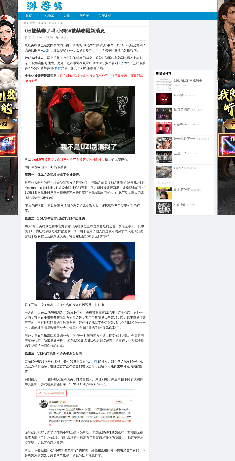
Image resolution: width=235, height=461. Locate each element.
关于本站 (105, 16)
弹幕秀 (42, 23)
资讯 (67, 16)
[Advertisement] (182, 45)
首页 (29, 16)
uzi (72, 37)
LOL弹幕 (48, 16)
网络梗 (84, 16)
